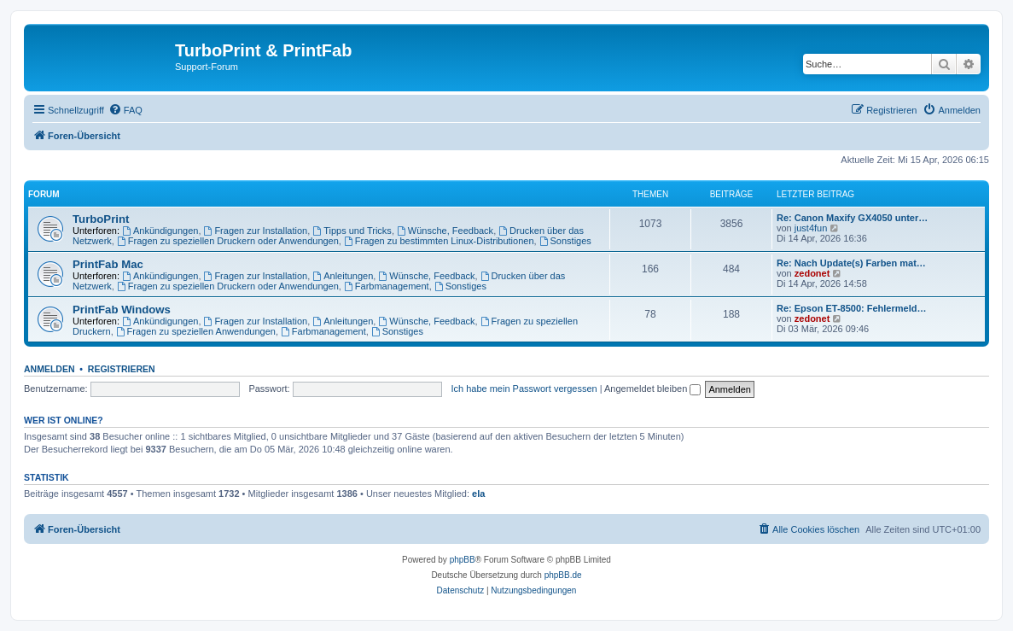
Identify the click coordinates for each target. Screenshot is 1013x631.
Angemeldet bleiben (652, 388)
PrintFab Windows (122, 309)
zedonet (812, 273)
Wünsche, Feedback (445, 230)
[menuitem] (125, 110)
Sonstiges (565, 241)
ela (478, 493)
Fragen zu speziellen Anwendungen (196, 331)
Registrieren (121, 369)
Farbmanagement (386, 286)
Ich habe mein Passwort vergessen (524, 388)
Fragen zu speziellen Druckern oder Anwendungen (228, 241)
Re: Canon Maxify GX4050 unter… (852, 218)
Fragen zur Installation (256, 230)
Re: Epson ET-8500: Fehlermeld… (851, 308)
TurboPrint (101, 219)
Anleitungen (342, 276)
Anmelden (49, 369)
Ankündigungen (160, 230)
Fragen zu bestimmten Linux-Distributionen (439, 241)
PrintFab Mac (108, 264)
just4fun (811, 228)
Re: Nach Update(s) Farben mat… (851, 263)
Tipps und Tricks (352, 230)
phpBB (462, 559)
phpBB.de (563, 575)
